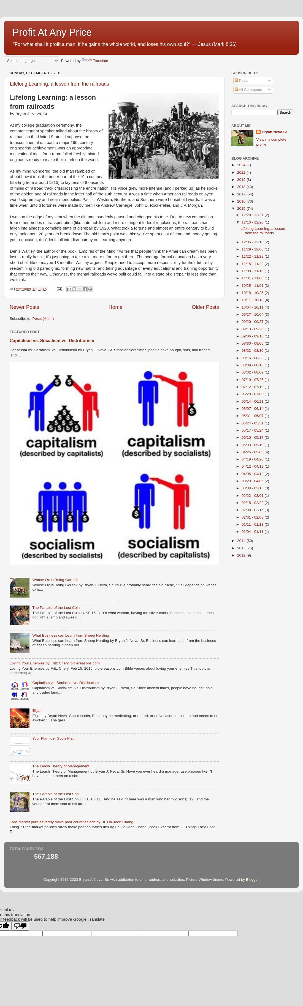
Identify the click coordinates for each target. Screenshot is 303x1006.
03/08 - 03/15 (253, 488)
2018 (242, 187)
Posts (241, 80)
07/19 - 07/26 (253, 380)
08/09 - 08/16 (253, 365)
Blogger (252, 879)
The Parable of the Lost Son (55, 794)
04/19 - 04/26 (253, 459)
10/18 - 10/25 (253, 293)
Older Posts (205, 307)
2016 (242, 201)
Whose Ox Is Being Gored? (54, 580)
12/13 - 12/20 (253, 222)
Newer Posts (24, 307)
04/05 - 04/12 (253, 474)
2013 (242, 548)
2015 (242, 208)
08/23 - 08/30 (253, 350)
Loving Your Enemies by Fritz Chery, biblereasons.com (55, 663)
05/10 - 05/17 (253, 437)
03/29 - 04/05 (253, 481)
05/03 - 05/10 (253, 445)
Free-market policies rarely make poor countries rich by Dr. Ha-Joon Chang (71, 822)
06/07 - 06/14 (253, 409)
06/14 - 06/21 (253, 401)
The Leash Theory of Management (60, 766)
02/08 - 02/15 (253, 510)
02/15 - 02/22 (253, 503)
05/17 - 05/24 (253, 430)
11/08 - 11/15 (253, 271)
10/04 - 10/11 (253, 307)
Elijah (36, 710)
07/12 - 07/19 (253, 387)
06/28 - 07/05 (253, 394)
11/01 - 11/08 (253, 278)
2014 (242, 541)
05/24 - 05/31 (253, 423)
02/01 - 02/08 (253, 517)
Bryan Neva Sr (274, 132)
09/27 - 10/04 (253, 314)
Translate (95, 61)
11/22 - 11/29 (253, 256)
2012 (242, 555)
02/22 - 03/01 (253, 496)
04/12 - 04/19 (253, 466)
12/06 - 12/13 (253, 242)
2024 (242, 165)
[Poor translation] (20, 926)
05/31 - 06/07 (253, 416)
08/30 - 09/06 (253, 343)
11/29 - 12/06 (253, 249)
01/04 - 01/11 (253, 532)
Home (115, 307)
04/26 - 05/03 (253, 452)
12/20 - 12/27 (253, 215)
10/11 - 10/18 (253, 300)
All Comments (248, 90)
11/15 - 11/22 (253, 264)
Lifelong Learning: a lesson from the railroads (59, 84)
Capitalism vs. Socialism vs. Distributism (52, 340)
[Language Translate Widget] (31, 60)
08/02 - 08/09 (253, 372)
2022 (242, 172)
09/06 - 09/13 (253, 336)
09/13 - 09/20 (253, 329)
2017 (242, 194)
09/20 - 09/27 (253, 322)
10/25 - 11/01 (253, 285)
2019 (242, 180)
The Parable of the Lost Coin (56, 608)
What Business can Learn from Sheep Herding (70, 635)
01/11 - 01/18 (253, 524)
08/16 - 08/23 (253, 358)
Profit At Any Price (52, 32)
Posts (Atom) (43, 319)
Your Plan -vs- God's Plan (53, 738)
